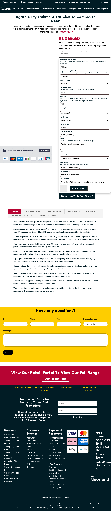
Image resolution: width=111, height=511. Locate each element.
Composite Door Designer (52, 498)
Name (6, 319)
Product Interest (90, 319)
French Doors (48, 9)
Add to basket (78, 188)
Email (59, 319)
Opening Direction (65, 80)
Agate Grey (84, 51)
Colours (77, 51)
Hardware (90, 211)
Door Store (31, 438)
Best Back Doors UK (57, 470)
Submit (8, 352)
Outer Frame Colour (66, 131)
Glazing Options (54, 211)
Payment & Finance (35, 458)
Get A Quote (102, 9)
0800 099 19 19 (66, 32)
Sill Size (63, 96)
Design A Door (75, 9)
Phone (33, 319)
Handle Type (64, 117)
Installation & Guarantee (22, 215)
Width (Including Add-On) (68, 59)
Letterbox (63, 148)
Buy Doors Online (34, 444)
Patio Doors (61, 9)
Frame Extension (65, 87)
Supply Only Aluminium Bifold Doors (11, 461)
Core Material (64, 178)
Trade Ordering (60, 2)
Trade (29, 446)
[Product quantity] (63, 188)
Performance (74, 211)
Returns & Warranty (35, 455)
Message (7, 331)
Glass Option (64, 162)
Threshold (63, 155)
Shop (8, 9)
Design (15, 211)
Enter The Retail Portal (55, 379)
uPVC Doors (18, 9)
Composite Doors (33, 9)
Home (60, 51)
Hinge (62, 138)
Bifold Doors (89, 9)
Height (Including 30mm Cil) (69, 71)
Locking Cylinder (65, 171)
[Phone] (42, 324)
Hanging (63, 108)
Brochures (73, 2)
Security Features (32, 211)
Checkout (92, 2)
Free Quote (31, 441)
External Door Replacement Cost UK (57, 458)
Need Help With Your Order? (77, 196)
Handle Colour (65, 124)
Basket (83, 2)
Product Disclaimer (48, 215)
